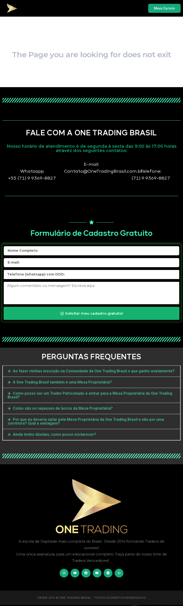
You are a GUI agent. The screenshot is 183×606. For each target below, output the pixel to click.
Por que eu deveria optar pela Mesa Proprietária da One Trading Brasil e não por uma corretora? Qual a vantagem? (86, 421)
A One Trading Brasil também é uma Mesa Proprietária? (62, 382)
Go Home (91, 81)
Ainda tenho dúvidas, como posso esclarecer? (54, 434)
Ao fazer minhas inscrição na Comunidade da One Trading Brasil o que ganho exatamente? (94, 371)
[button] (91, 371)
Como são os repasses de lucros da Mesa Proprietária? (63, 408)
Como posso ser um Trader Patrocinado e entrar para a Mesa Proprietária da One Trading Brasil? (90, 395)
